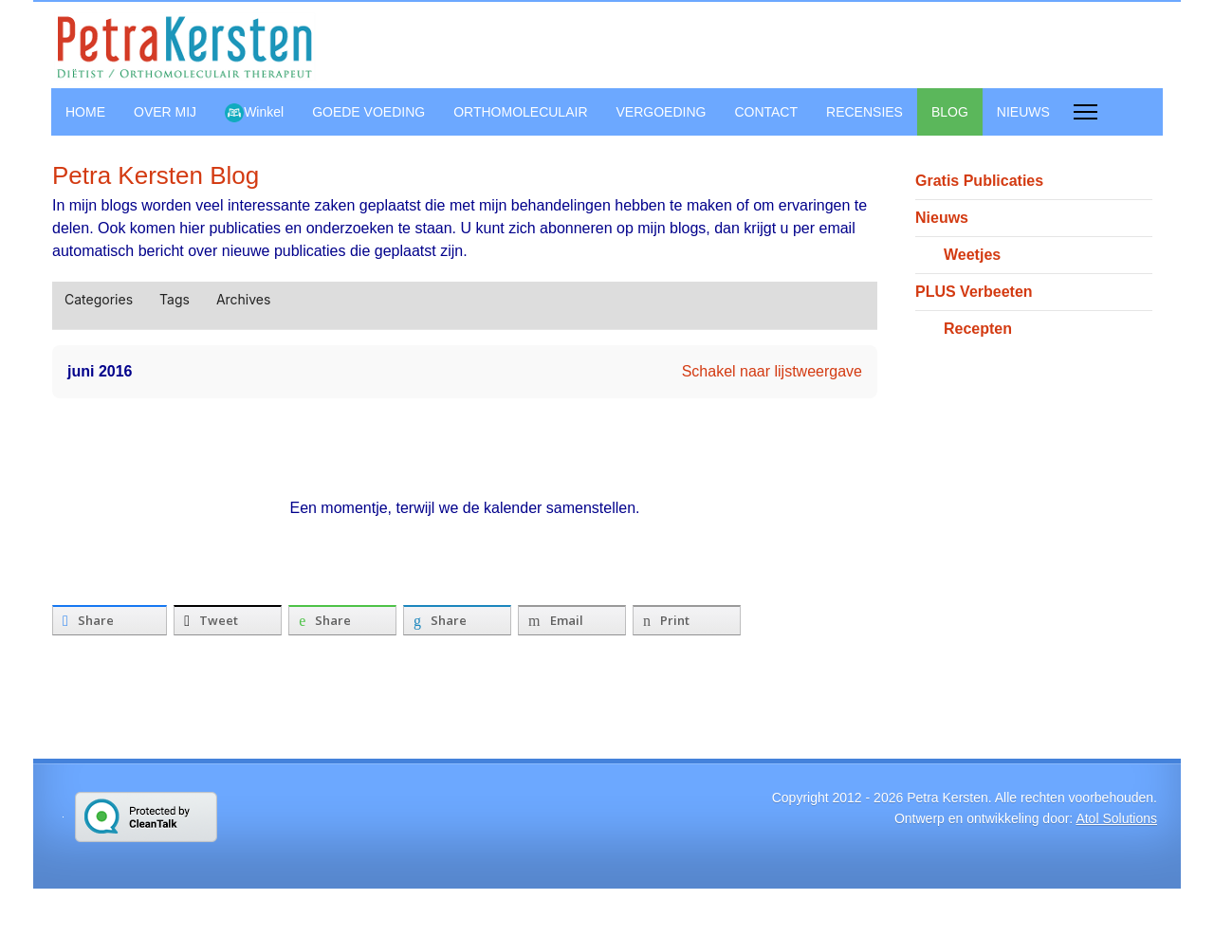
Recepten (978, 329)
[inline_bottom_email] (572, 620)
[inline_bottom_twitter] (228, 620)
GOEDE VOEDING (368, 111)
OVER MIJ (165, 111)
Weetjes (972, 255)
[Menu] (1085, 112)
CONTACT (766, 111)
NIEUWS (1023, 111)
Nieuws (941, 218)
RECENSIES (864, 111)
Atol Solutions (1116, 818)
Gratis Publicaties (979, 181)
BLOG (949, 111)
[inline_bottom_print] (687, 620)
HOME (85, 111)
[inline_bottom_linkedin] (457, 620)
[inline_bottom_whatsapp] (342, 620)
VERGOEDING (661, 111)
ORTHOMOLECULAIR (520, 111)
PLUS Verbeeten (974, 292)
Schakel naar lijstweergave (772, 371)
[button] (832, 299)
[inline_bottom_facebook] (109, 620)
